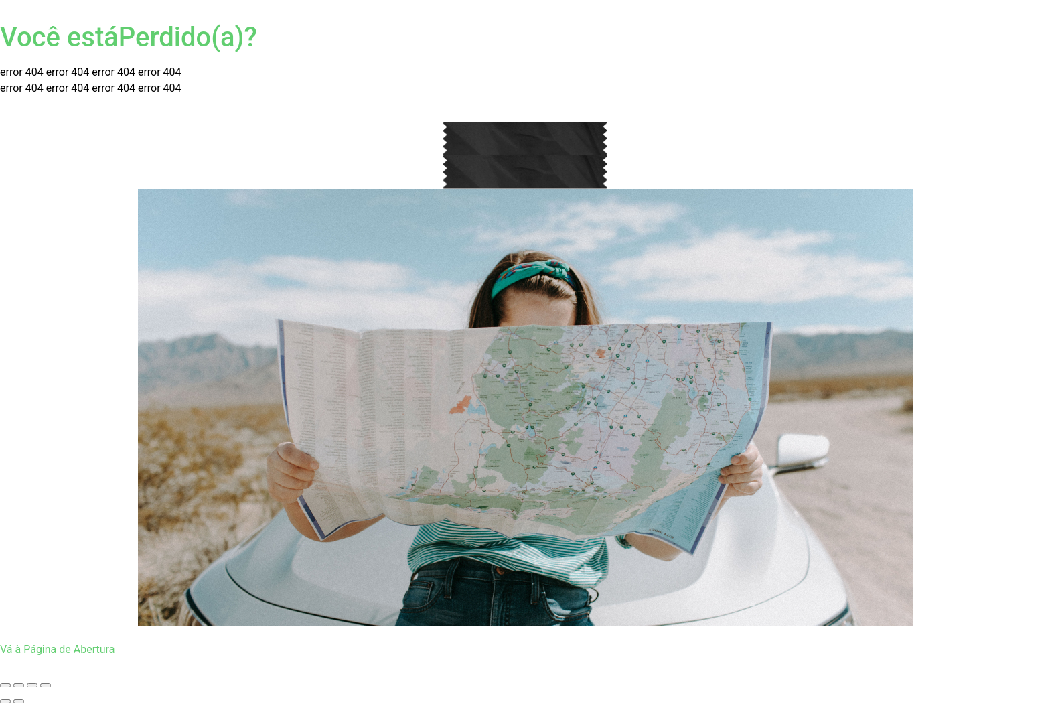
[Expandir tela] (18, 685)
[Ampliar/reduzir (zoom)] (5, 685)
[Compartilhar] (32, 685)
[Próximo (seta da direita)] (18, 701)
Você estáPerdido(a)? (128, 37)
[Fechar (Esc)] (45, 685)
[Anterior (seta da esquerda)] (5, 701)
